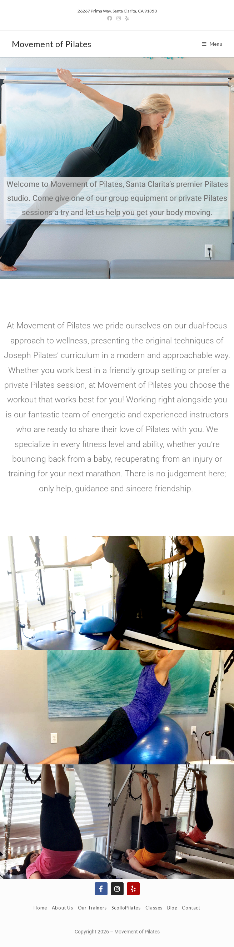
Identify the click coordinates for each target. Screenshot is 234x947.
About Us (62, 908)
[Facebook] (109, 18)
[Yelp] (126, 18)
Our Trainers (92, 908)
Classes (154, 908)
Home (40, 908)
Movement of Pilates (51, 44)
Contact (191, 908)
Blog (172, 908)
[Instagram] (118, 18)
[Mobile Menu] (212, 44)
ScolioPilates (126, 908)
